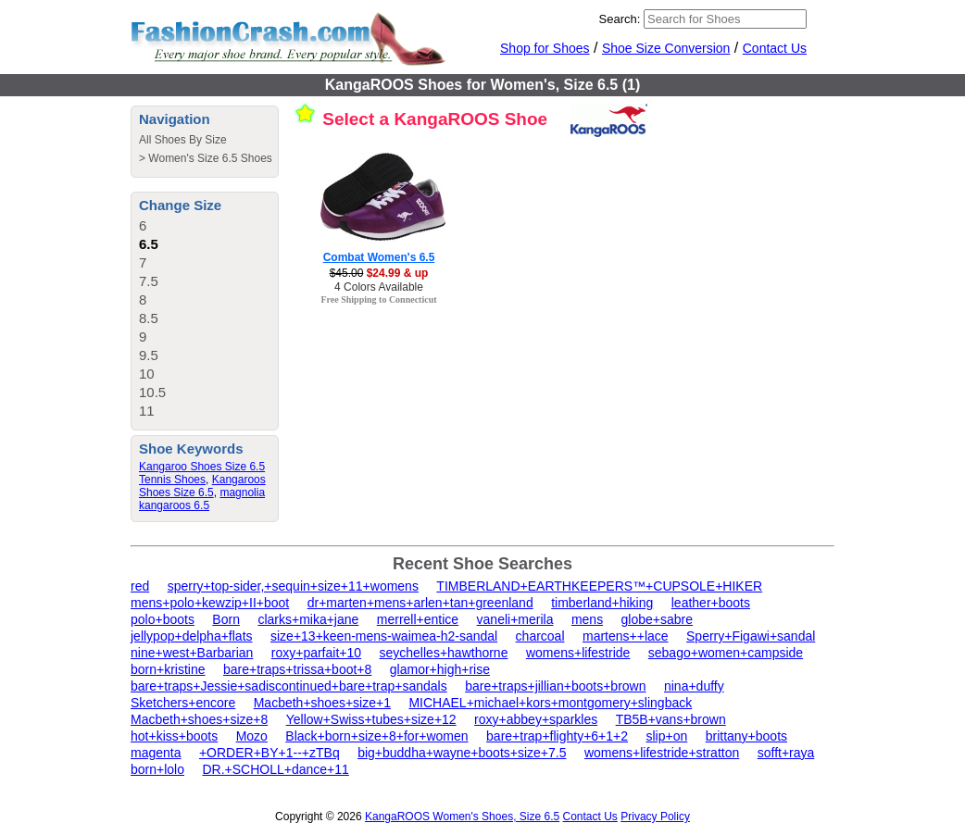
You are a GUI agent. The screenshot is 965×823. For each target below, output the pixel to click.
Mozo (252, 736)
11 (147, 410)
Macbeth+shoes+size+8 (199, 719)
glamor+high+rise (440, 669)
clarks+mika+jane (307, 619)
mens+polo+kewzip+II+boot (210, 602)
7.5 (148, 281)
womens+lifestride (578, 652)
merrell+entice (417, 619)
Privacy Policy (655, 816)
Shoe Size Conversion (666, 48)
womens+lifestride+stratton (661, 752)
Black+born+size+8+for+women (376, 736)
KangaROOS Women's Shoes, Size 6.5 (462, 816)
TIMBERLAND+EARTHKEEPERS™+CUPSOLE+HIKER (599, 586)
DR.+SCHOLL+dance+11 (275, 769)
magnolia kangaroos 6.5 (202, 499)
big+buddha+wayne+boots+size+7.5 (461, 752)
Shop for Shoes (545, 48)
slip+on (666, 736)
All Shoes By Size (183, 139)
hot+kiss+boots (174, 736)
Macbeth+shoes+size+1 (322, 702)
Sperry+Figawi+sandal (750, 636)
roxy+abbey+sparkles (535, 719)
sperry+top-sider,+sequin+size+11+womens (293, 586)
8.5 (148, 318)
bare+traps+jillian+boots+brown (555, 686)
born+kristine (168, 669)
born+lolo (157, 769)
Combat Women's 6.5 (379, 257)
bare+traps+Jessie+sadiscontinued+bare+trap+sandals (289, 686)
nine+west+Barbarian (192, 652)
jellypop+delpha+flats (192, 636)
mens (587, 619)
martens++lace (626, 636)
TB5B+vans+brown (671, 719)
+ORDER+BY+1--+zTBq (269, 752)
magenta (156, 752)
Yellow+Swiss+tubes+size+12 (371, 719)
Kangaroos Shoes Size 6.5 (202, 486)
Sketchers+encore (183, 702)
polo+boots (162, 619)
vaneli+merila (515, 619)
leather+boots (710, 602)
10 (147, 373)
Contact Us (775, 48)
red (140, 586)
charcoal (540, 636)
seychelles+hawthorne (444, 652)
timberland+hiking (602, 602)
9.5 (148, 355)
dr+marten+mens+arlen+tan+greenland (420, 602)
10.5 (152, 392)
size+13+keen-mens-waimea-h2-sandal (383, 636)
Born (226, 619)
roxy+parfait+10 (316, 652)
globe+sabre (657, 619)
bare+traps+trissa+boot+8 (297, 669)
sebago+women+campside (725, 652)
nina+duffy (694, 686)
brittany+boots (746, 736)
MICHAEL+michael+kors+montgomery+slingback (550, 702)
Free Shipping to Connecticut (378, 299)
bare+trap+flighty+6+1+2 (557, 736)
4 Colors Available (378, 287)
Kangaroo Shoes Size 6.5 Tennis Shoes (202, 473)
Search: (620, 19)
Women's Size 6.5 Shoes (209, 158)
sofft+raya (786, 752)
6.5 (148, 244)
